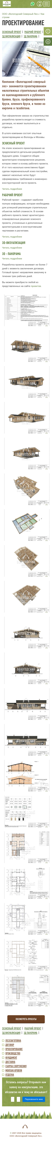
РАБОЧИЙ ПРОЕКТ (12, 195)
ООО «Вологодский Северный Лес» (20, 14)
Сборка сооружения (15, 1066)
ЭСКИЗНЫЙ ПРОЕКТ (13, 143)
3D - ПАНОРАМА (11, 254)
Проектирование (14, 1049)
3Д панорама (30, 36)
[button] (26, 59)
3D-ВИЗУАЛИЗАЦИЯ (13, 243)
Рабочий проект (32, 32)
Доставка (10, 1062)
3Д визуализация (11, 36)
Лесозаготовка (13, 1040)
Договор (9, 1045)
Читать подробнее (12, 189)
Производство (12, 1053)
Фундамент (11, 1057)
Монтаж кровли (13, 1070)
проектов (36, 286)
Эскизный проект (11, 32)
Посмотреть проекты (26, 1019)
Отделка (9, 1074)
